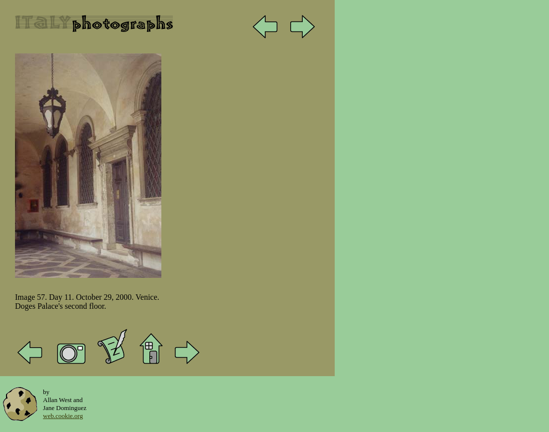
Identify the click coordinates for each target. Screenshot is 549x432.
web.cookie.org (63, 416)
